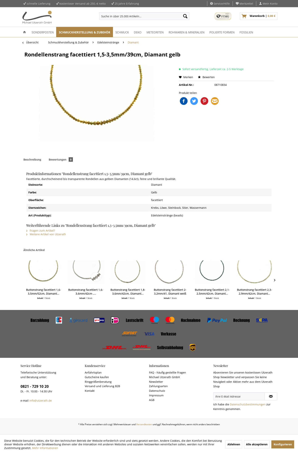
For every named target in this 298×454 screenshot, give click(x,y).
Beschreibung (32, 159)
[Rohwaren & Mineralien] (186, 32)
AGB (151, 400)
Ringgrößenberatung (98, 382)
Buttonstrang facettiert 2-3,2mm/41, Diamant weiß (170, 291)
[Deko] (137, 32)
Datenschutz (157, 391)
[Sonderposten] (42, 32)
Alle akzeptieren (257, 444)
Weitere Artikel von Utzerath (46, 234)
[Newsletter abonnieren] (270, 396)
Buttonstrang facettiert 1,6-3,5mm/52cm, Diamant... (43, 291)
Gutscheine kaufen (97, 377)
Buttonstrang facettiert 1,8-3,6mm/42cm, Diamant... (127, 291)
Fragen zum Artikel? (40, 230)
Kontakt (90, 391)
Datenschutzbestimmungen (248, 404)
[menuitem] (244, 3)
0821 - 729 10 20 (35, 386)
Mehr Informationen (45, 448)
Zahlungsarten (158, 386)
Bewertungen (61, 159)
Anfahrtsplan (93, 372)
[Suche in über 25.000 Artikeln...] (144, 16)
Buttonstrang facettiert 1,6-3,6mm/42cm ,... (85, 291)
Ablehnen (233, 444)
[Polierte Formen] (222, 32)
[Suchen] (185, 16)
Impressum (156, 395)
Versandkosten (144, 424)
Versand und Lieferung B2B (102, 386)
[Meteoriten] (155, 32)
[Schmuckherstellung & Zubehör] (84, 32)
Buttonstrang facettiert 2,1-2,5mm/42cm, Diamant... (212, 291)
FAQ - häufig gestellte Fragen (167, 372)
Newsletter (156, 382)
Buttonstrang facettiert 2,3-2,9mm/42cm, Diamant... (254, 291)
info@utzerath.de (40, 400)
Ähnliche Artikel (34, 250)
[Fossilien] (246, 32)
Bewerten (206, 77)
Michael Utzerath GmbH (164, 377)
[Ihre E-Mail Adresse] (239, 396)
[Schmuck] (122, 32)
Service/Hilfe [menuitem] (220, 3)
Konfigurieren (283, 444)
